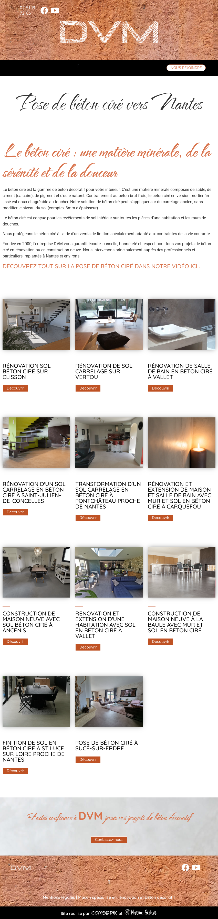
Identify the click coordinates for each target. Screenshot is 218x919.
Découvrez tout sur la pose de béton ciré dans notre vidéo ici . (101, 266)
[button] (143, 7)
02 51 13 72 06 (27, 10)
